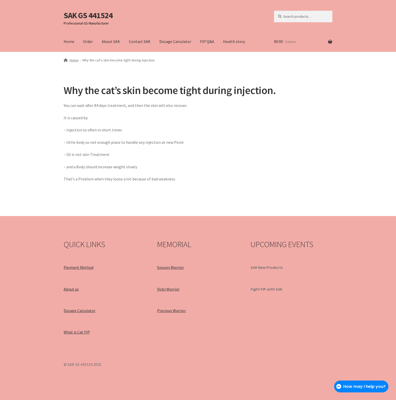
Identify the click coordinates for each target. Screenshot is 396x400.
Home (69, 41)
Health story (234, 41)
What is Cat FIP (77, 332)
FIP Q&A (207, 41)
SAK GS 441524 (88, 15)
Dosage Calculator (175, 41)
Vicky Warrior (168, 289)
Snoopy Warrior (170, 267)
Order (88, 41)
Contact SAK (140, 41)
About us (71, 289)
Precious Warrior (171, 310)
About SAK (111, 41)
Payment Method (78, 267)
